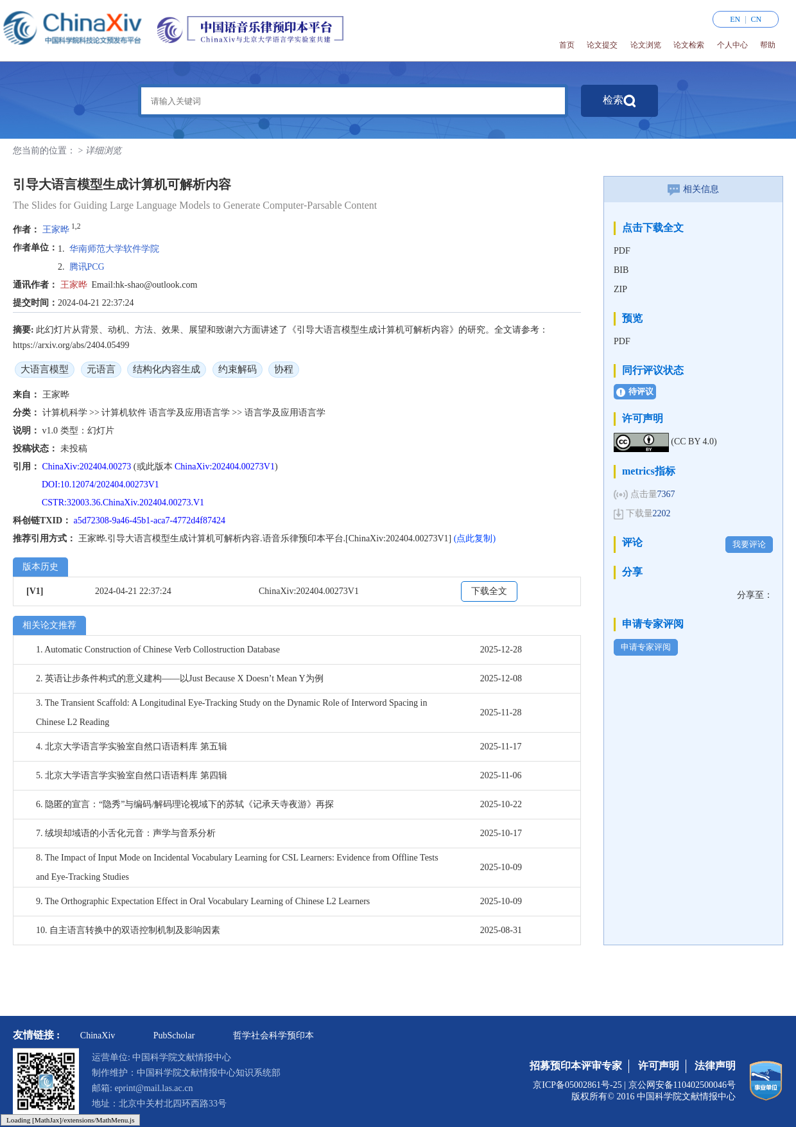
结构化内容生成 (166, 369)
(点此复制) (475, 538)
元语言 (101, 369)
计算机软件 (125, 412)
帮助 (767, 44)
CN (756, 19)
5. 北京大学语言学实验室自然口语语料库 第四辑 (131, 775)
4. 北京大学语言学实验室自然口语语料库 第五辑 (131, 746)
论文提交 (602, 44)
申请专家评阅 (646, 647)
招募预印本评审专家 (576, 1065)
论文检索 (688, 44)
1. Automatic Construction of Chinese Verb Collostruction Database (158, 649)
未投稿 (73, 448)
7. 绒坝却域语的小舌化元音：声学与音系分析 (126, 833)
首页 (567, 44)
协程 (283, 369)
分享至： (755, 595)
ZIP (620, 289)
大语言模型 (45, 369)
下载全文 (489, 591)
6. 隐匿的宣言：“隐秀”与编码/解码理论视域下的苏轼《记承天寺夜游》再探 (185, 804)
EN (735, 19)
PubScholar (174, 1035)
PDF (622, 251)
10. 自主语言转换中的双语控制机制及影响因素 (128, 930)
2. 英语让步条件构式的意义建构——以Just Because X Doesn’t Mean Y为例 (180, 678)
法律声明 (715, 1065)
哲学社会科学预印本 (273, 1035)
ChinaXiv (97, 1035)
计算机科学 (66, 412)
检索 (619, 101)
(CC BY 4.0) (693, 441)
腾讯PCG (87, 267)
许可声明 (658, 1065)
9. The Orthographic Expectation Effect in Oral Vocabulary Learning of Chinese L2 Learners (203, 901)
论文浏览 (645, 44)
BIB (621, 270)
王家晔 (55, 229)
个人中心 (732, 44)
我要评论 (749, 544)
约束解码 (237, 369)
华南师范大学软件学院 (114, 249)
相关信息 (693, 189)
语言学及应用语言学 (190, 412)
